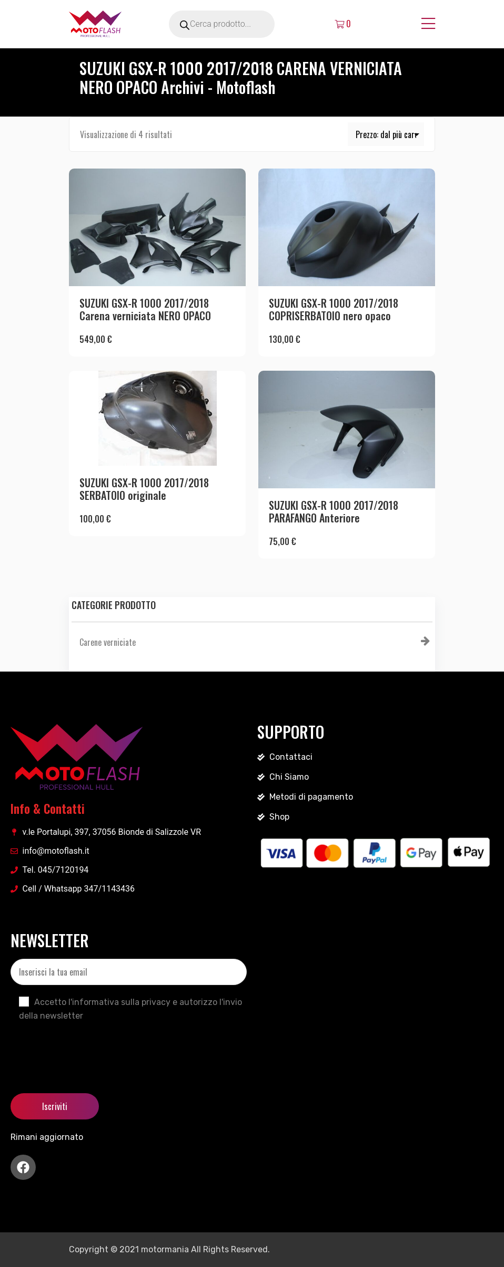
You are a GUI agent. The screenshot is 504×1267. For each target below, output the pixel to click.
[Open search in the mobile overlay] (236, 24)
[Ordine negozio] (386, 134)
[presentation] (90, 1048)
